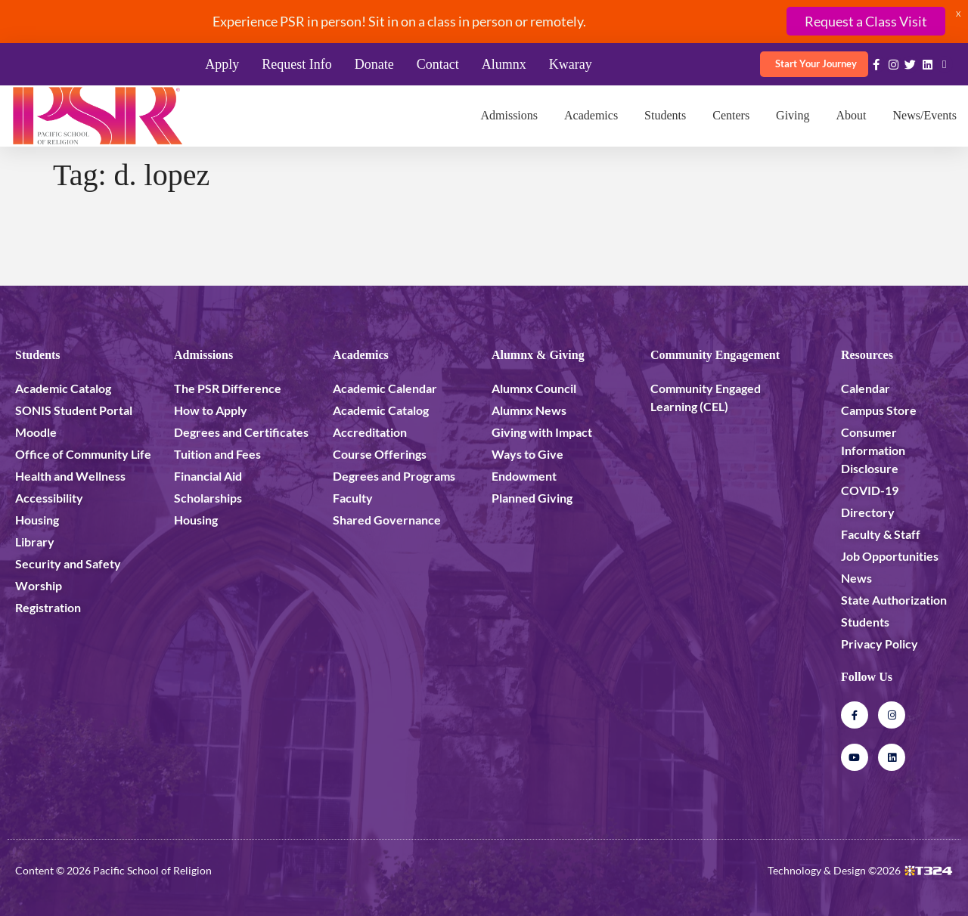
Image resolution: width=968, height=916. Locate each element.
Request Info (296, 64)
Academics (591, 115)
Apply (222, 64)
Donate (374, 64)
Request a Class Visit (866, 21)
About (851, 115)
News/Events (925, 115)
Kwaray (570, 64)
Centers (730, 115)
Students (665, 115)
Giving (792, 115)
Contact (438, 64)
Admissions (509, 115)
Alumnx (504, 64)
